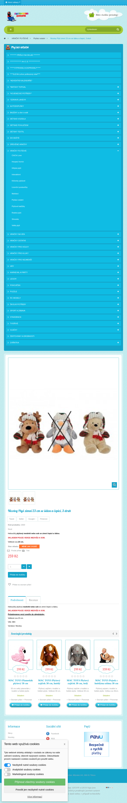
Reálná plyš (16, 213)
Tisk (28, 551)
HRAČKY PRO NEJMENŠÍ (21, 260)
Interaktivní (16, 174)
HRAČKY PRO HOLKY (19, 247)
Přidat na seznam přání (21, 585)
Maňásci (15, 194)
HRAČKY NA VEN (17, 234)
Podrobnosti (17, 600)
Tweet (11, 519)
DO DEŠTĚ (14, 138)
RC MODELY (15, 298)
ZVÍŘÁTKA (14, 343)
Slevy (10, 733)
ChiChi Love (17, 155)
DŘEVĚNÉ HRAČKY (18, 144)
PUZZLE (13, 291)
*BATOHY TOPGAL (18, 87)
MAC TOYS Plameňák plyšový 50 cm (20, 682)
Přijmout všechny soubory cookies (35, 782)
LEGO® (13, 279)
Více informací (34, 796)
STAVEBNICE (15, 317)
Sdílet (21, 519)
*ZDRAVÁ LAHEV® (18, 100)
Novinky (11, 737)
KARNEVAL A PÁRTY (19, 272)
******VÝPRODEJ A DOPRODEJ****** (25, 68)
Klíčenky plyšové (18, 181)
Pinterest (43, 519)
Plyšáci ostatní (39, 38)
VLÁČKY (13, 330)
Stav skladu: (13, 546)
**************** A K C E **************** (25, 61)
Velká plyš (16, 225)
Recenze (33, 600)
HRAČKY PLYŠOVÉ (20, 38)
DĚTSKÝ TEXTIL (17, 132)
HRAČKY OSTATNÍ (18, 241)
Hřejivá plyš (16, 168)
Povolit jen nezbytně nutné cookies (35, 789)
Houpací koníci (18, 162)
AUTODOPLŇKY (17, 106)
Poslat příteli (16, 551)
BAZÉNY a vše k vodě (19, 113)
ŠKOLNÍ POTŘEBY (18, 304)
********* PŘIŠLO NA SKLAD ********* (25, 55)
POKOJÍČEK (15, 285)
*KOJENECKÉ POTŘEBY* (21, 93)
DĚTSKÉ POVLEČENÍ (19, 125)
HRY (12, 266)
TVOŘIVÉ (14, 323)
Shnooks (15, 219)
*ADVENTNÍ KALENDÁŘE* (21, 81)
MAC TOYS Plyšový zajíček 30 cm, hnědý (49, 682)
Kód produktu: (14, 525)
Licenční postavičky (19, 187)
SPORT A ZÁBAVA (17, 311)
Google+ (31, 519)
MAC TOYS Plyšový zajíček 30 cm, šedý (78, 682)
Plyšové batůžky (18, 206)
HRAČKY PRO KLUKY (19, 253)
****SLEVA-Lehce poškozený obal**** (25, 74)
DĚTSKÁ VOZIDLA (18, 119)
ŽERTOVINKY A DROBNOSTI (22, 336)
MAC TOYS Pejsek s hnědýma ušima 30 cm (106, 682)
